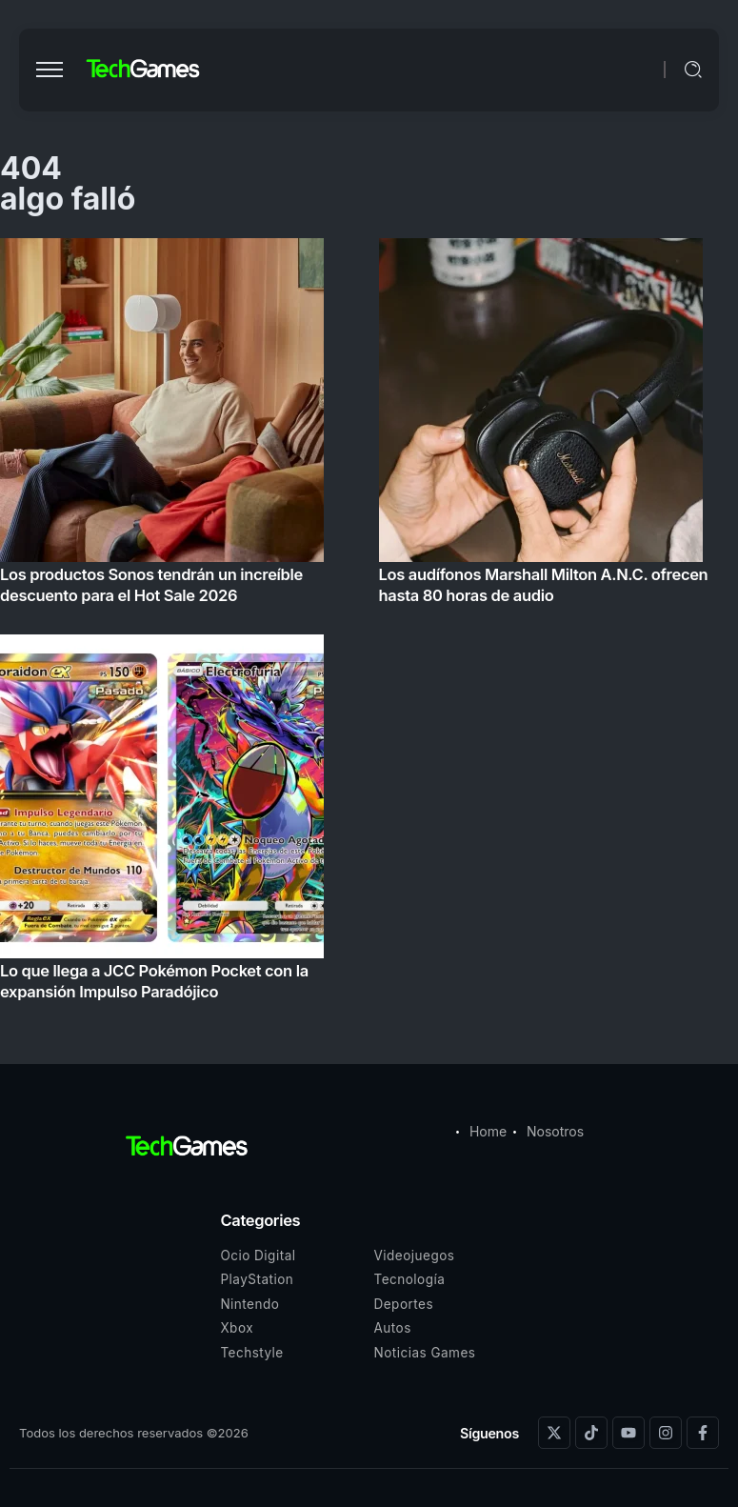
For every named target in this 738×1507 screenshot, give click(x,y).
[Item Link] (369, 625)
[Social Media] (554, 1433)
